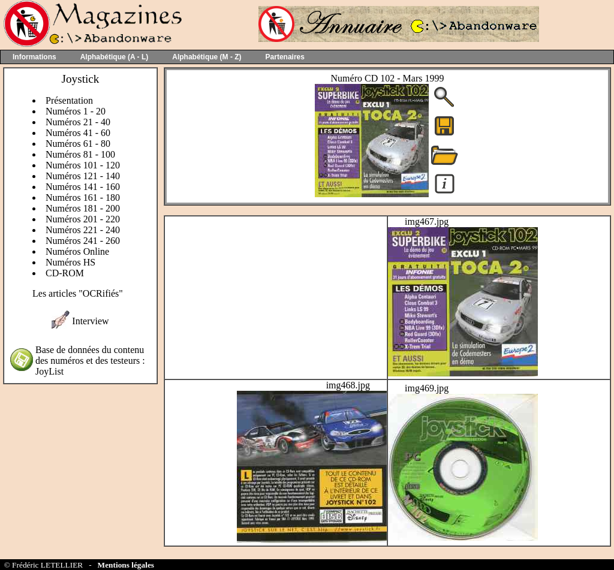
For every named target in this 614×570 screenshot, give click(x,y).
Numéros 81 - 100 (80, 154)
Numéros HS (70, 262)
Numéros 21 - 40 (78, 122)
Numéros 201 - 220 (83, 219)
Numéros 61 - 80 (78, 143)
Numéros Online (77, 251)
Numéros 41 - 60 (78, 133)
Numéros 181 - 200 (83, 208)
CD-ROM (65, 273)
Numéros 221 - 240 (83, 230)
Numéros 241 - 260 (83, 241)
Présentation (69, 100)
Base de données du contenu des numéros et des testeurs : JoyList (90, 360)
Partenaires (285, 57)
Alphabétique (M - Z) (206, 57)
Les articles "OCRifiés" (77, 293)
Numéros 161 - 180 (83, 197)
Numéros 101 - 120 (83, 165)
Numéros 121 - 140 (83, 176)
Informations (34, 57)
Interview (90, 321)
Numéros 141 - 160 (83, 187)
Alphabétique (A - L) (114, 57)
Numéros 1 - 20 (76, 111)
